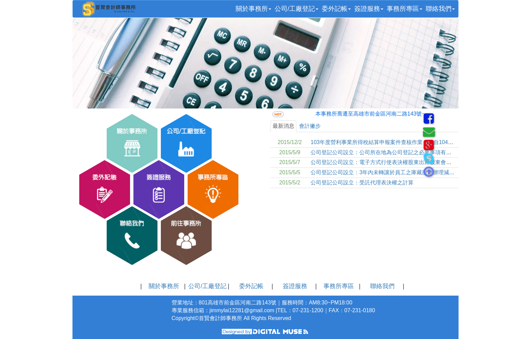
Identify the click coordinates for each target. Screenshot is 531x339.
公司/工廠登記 (207, 286)
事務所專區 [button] (404, 8)
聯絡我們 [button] (440, 8)
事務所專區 (338, 286)
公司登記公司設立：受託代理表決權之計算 (362, 182)
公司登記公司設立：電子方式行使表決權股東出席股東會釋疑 (384, 162)
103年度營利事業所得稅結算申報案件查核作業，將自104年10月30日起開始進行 (407, 142)
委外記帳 (251, 286)
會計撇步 (310, 126)
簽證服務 (295, 286)
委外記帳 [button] (336, 8)
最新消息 (283, 126)
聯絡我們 (382, 286)
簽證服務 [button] (368, 8)
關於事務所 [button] (253, 8)
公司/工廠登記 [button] (296, 8)
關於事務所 (164, 286)
